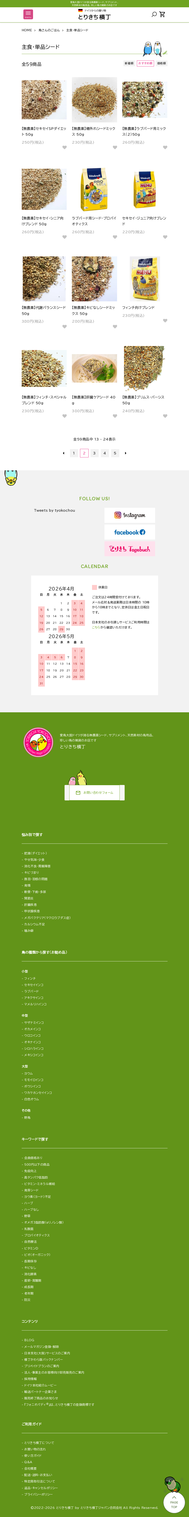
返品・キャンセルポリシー (41, 1488)
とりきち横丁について (39, 1442)
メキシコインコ (33, 1055)
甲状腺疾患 (32, 911)
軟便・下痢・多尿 (35, 891)
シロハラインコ (34, 1048)
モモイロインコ (33, 1079)
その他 (26, 1110)
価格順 (161, 63)
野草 (27, 1216)
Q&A (28, 1462)
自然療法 (30, 1241)
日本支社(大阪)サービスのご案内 (47, 1353)
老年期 (28, 1293)
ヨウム (28, 1073)
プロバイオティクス (37, 1235)
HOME (27, 30)
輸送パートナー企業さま (40, 1391)
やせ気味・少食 (34, 859)
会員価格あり (33, 1157)
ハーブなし (31, 1209)
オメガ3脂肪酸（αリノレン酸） (44, 1222)
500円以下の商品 (37, 1164)
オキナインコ (32, 1042)
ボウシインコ (32, 1086)
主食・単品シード (77, 30)
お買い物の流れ (35, 1449)
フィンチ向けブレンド (138, 307)
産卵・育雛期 (32, 1280)
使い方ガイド (33, 1455)
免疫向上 (30, 1171)
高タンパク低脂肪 (36, 1177)
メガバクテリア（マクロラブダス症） (47, 917)
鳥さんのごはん (49, 30)
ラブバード (31, 991)
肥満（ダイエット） (35, 853)
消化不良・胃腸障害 (37, 866)
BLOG (29, 1340)
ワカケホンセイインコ (38, 1092)
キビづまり (31, 872)
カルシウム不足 (34, 924)
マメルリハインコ (35, 1004)
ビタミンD (31, 1248)
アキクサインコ (33, 997)
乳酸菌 (28, 1228)
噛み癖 (28, 930)
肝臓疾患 (30, 904)
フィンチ (30, 978)
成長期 (28, 1286)
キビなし (30, 1267)
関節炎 (28, 898)
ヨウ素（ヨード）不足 (37, 1196)
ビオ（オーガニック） (37, 1254)
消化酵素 (30, 1274)
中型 (25, 1015)
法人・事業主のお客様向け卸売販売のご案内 (54, 1372)
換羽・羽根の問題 (35, 879)
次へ (125, 453)
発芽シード (31, 1190)
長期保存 (30, 1261)
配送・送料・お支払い (38, 1474)
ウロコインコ (32, 1035)
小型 (25, 971)
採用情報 (30, 1378)
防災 (27, 1299)
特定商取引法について (39, 1481)
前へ (63, 453)
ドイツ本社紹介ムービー (40, 1385)
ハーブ (28, 1203)
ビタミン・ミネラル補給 (39, 1183)
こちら (96, 627)
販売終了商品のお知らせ (41, 1398)
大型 (25, 1066)
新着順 (129, 63)
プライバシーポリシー (38, 1494)
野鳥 (27, 1117)
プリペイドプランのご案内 (41, 1366)
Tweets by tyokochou (56, 510)
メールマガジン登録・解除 (41, 1346)
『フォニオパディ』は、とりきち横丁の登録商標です (59, 1404)
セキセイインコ (33, 984)
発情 (27, 885)
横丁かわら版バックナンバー (43, 1359)
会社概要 (30, 1468)
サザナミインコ (34, 1022)
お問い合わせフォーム (94, 793)
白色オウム (31, 1099)
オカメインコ (32, 1029)
